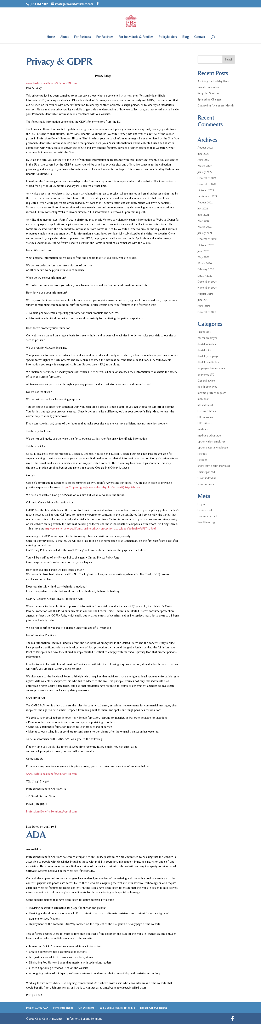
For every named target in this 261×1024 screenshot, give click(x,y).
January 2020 (205, 275)
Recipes (202, 453)
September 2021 (207, 196)
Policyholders (168, 37)
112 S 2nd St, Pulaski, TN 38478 (117, 1007)
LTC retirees (205, 423)
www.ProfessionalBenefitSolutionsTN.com (51, 83)
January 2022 (205, 172)
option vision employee (212, 441)
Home (51, 37)
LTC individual (206, 417)
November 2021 (207, 184)
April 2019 (204, 305)
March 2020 (205, 263)
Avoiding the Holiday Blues (213, 81)
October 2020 (206, 245)
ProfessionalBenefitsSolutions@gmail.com (51, 811)
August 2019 (205, 293)
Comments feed (207, 516)
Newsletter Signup (63, 1007)
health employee (207, 386)
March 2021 (205, 226)
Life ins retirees (207, 411)
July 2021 (203, 208)
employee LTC (206, 374)
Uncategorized (206, 472)
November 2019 (207, 287)
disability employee (209, 356)
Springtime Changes (209, 99)
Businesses (204, 332)
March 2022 (205, 166)
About (64, 37)
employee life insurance (212, 368)
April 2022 (204, 159)
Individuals (204, 398)
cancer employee (207, 338)
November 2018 (207, 312)
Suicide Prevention (209, 87)
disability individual (208, 362)
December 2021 (207, 178)
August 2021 (205, 202)
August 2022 (205, 147)
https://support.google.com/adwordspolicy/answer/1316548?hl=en (101, 487)
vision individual (207, 478)
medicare (203, 429)
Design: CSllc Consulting (153, 1007)
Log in (201, 504)
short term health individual (214, 465)
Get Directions (86, 1007)
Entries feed (205, 510)
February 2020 (206, 269)
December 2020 (207, 239)
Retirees (202, 459)
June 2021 (203, 214)
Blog (185, 37)
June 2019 (203, 299)
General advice (206, 380)
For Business (82, 37)
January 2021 (205, 233)
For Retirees (104, 37)
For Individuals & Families (136, 37)
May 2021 (203, 220)
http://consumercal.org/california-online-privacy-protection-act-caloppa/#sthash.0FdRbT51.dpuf (100, 528)
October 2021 (206, 190)
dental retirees (206, 350)
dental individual (207, 344)
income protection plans (212, 392)
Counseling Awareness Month (216, 105)
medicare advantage (209, 435)
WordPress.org (206, 522)
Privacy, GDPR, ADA (37, 1007)
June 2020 (203, 251)
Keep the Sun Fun (208, 93)
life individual (205, 405)
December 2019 (207, 281)
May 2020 (203, 257)
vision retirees (206, 484)
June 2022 (203, 153)
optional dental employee (213, 447)
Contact (199, 37)
